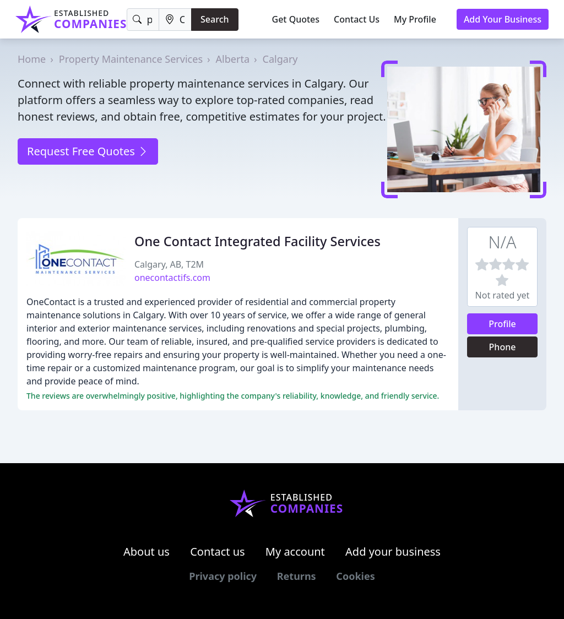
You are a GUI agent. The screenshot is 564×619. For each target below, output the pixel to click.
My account (295, 551)
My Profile (415, 19)
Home (32, 59)
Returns (296, 576)
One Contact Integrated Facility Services (257, 241)
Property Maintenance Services (131, 59)
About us (146, 551)
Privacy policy (223, 576)
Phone (502, 347)
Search (214, 19)
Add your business (393, 551)
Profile (502, 324)
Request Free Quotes (88, 151)
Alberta (233, 59)
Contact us (217, 551)
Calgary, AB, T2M (169, 264)
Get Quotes (296, 19)
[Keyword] (143, 19)
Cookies (355, 576)
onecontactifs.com (172, 278)
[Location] (175, 19)
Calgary (280, 59)
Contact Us (356, 19)
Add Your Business (502, 19)
